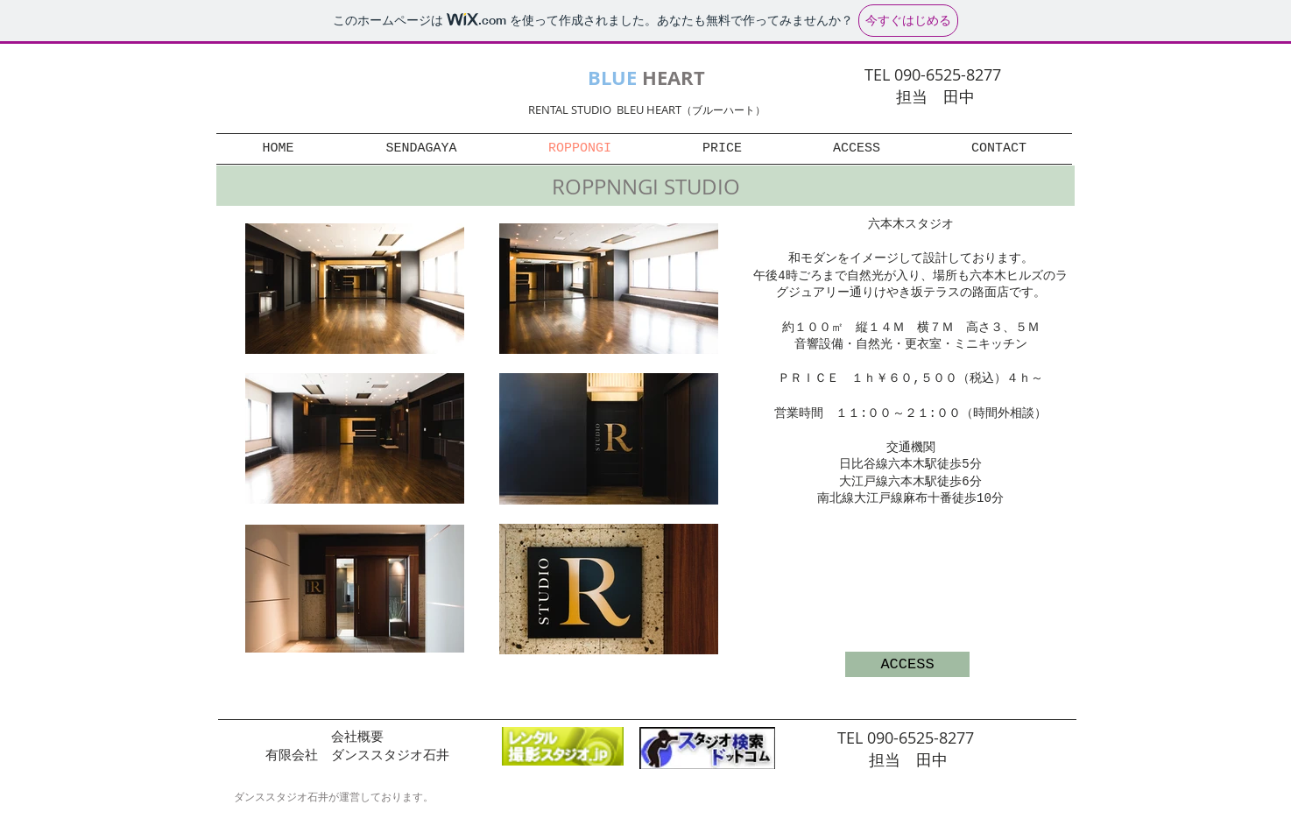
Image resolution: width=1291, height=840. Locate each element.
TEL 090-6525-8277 (934, 74)
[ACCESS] (907, 664)
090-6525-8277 (922, 737)
